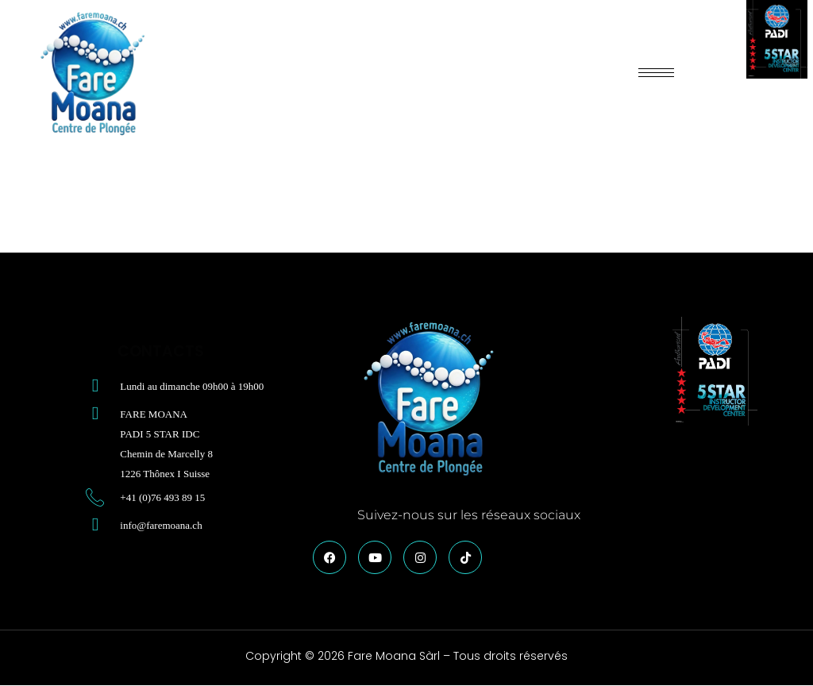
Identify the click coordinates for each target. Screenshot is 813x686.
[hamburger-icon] (656, 72)
